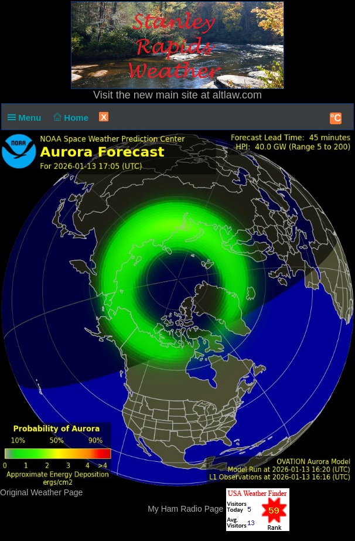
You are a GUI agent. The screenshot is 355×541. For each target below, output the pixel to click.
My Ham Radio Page (185, 508)
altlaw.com (237, 95)
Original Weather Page (41, 492)
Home (70, 118)
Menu (27, 118)
